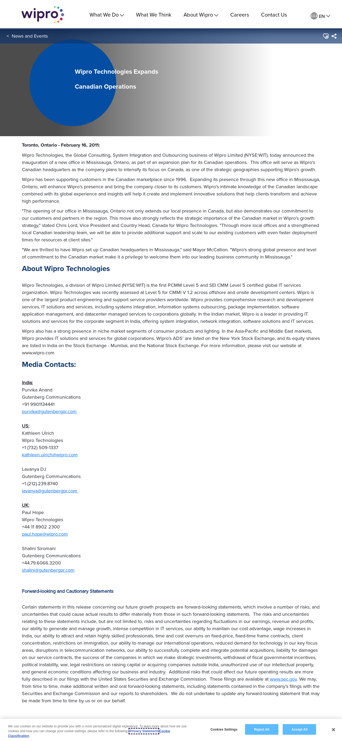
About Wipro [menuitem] (201, 14)
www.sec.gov (283, 679)
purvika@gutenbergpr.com (49, 411)
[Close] (333, 729)
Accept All (300, 729)
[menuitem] (320, 16)
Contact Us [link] (274, 14)
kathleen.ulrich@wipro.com (50, 454)
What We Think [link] (153, 14)
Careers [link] (239, 14)
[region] (171, 730)
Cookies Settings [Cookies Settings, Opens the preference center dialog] (224, 729)
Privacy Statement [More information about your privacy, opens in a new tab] (144, 731)
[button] (325, 37)
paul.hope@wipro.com (45, 534)
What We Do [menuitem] (107, 14)
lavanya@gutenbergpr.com (50, 490)
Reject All (261, 729)
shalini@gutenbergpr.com (48, 570)
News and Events (30, 37)
